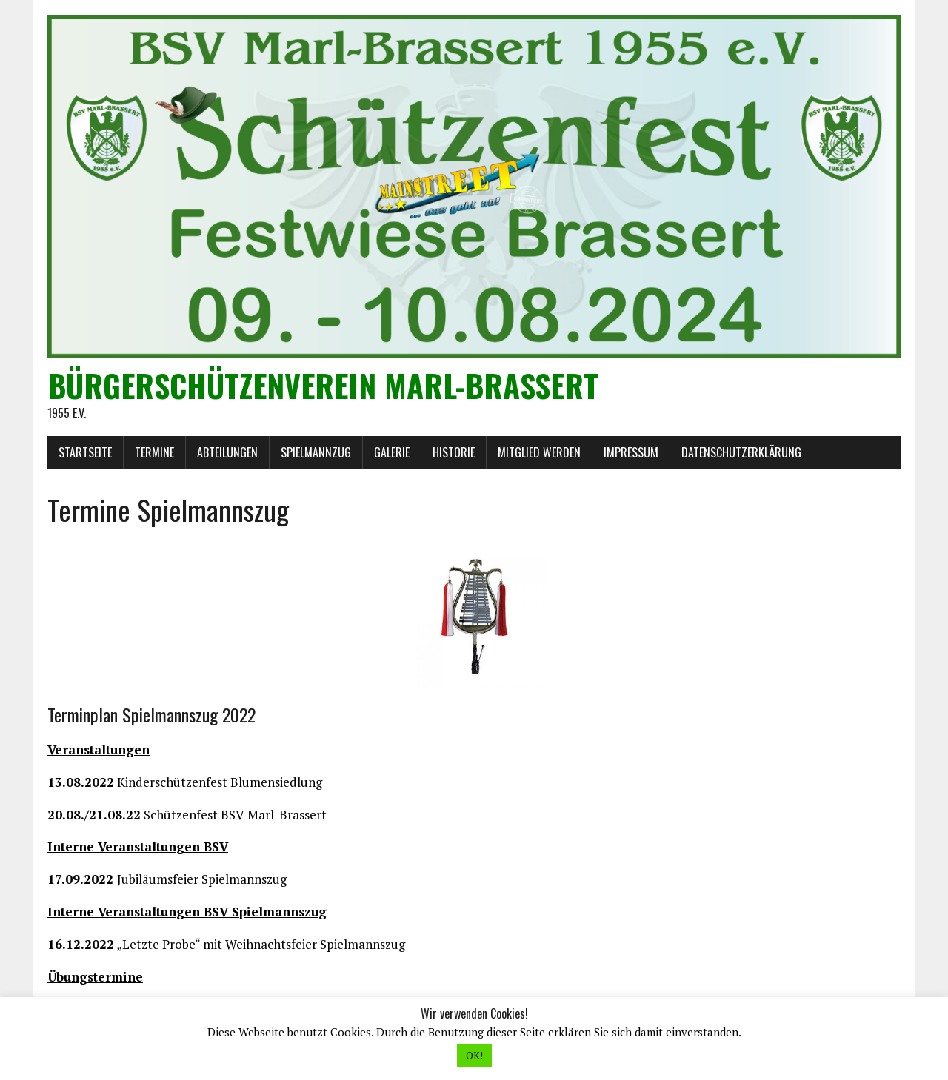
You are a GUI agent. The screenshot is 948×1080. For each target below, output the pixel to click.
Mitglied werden (539, 452)
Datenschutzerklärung (741, 452)
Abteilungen (227, 452)
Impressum (631, 452)
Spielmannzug (316, 452)
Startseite (85, 452)
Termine (154, 452)
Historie (454, 452)
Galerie (392, 452)
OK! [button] (474, 1055)
